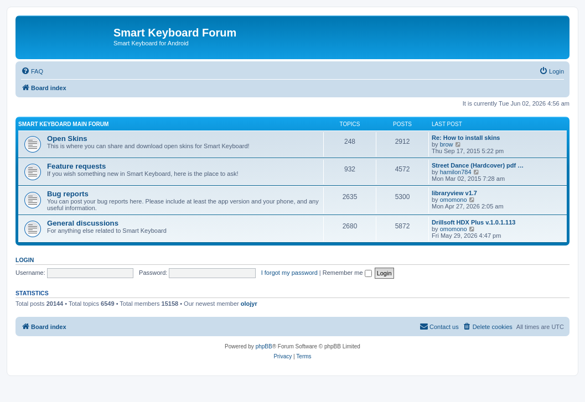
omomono (453, 199)
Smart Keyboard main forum (63, 124)
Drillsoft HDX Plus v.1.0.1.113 (473, 222)
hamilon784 (456, 172)
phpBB (264, 346)
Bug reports (68, 194)
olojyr (249, 303)
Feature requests (76, 166)
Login (24, 260)
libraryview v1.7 (454, 193)
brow (446, 144)
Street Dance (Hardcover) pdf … (478, 165)
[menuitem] (32, 71)
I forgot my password (289, 272)
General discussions (82, 223)
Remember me (347, 272)
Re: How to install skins (466, 137)
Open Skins (67, 138)
